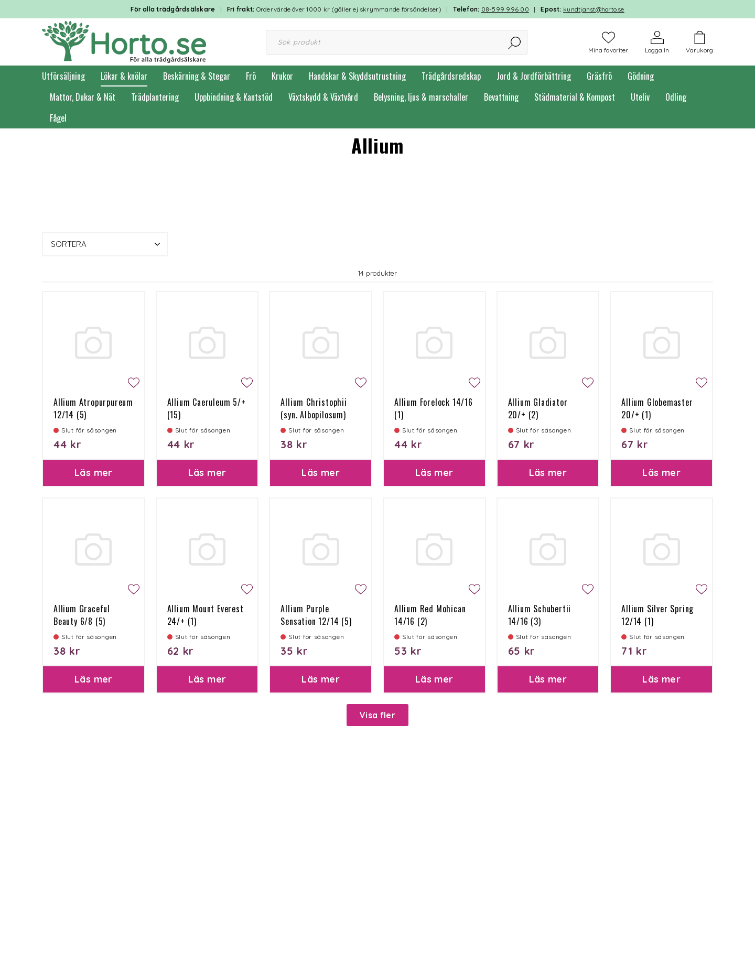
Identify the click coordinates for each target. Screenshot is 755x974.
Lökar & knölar (124, 76)
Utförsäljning (63, 76)
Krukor (282, 76)
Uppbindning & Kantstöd (234, 97)
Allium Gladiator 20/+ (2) (538, 408)
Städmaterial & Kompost (574, 97)
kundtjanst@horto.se (593, 9)
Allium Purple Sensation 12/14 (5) (316, 614)
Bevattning (501, 97)
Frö (251, 76)
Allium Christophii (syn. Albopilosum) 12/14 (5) (314, 415)
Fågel (58, 118)
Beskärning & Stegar (196, 76)
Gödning (641, 76)
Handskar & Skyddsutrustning (357, 76)
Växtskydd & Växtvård (323, 97)
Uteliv (640, 97)
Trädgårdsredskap (451, 76)
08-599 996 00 (505, 9)
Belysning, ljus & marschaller (421, 97)
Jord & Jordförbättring (534, 76)
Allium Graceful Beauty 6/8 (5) (81, 614)
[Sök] (515, 42)
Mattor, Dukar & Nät (82, 97)
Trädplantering (155, 97)
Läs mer (93, 473)
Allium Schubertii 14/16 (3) (539, 614)
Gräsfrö (599, 76)
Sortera (107, 244)
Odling (675, 97)
